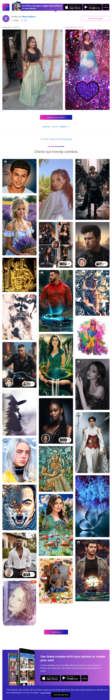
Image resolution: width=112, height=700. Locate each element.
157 (24, 20)
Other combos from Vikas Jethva (56, 139)
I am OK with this (60, 694)
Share (95, 18)
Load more (56, 632)
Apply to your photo (56, 117)
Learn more (45, 692)
